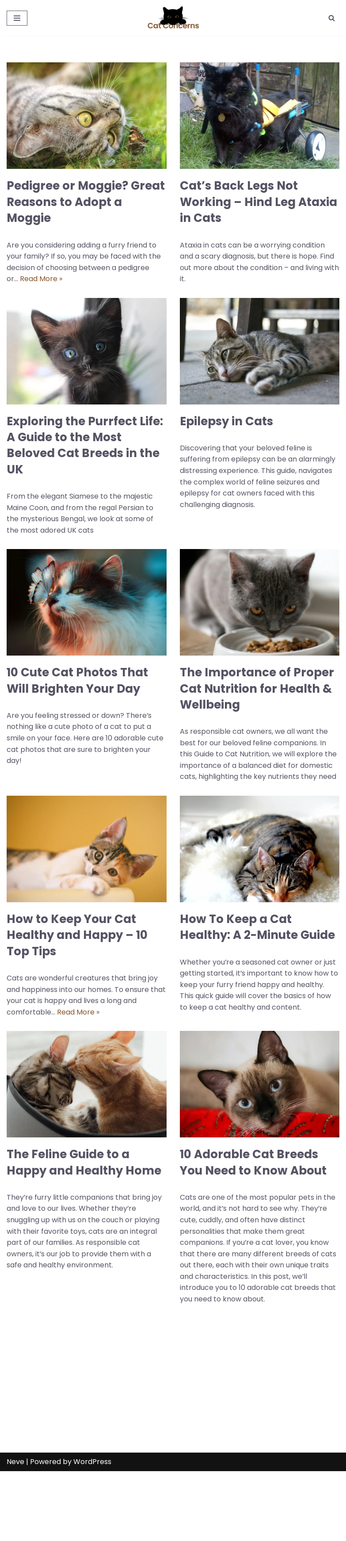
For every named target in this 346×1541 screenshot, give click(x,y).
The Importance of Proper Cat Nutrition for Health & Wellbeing (257, 689)
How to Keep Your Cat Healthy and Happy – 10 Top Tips (77, 936)
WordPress (92, 1531)
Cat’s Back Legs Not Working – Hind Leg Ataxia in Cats (258, 202)
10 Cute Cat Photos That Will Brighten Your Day (77, 681)
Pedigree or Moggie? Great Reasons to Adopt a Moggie (86, 202)
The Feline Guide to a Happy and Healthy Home (84, 1163)
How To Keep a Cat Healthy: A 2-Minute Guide (257, 927)
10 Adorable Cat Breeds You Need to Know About (253, 1163)
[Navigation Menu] (17, 18)
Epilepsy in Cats (226, 421)
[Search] (331, 18)
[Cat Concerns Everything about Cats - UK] (173, 18)
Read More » (41, 279)
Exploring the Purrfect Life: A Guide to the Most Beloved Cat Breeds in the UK (85, 445)
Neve (15, 1531)
